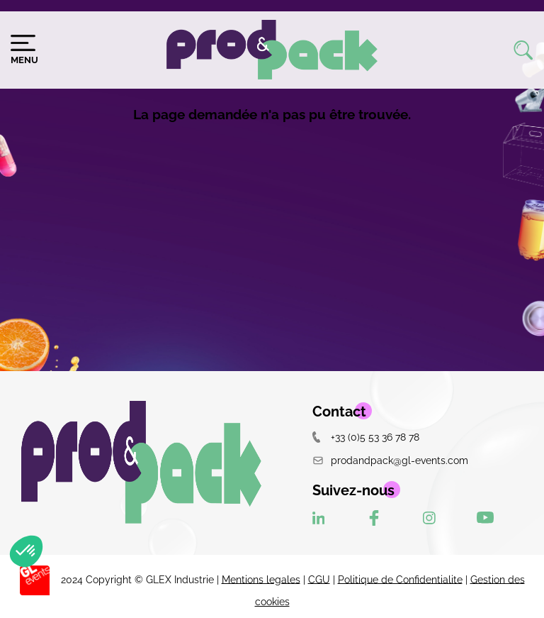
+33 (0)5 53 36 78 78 (365, 437)
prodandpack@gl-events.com (390, 460)
